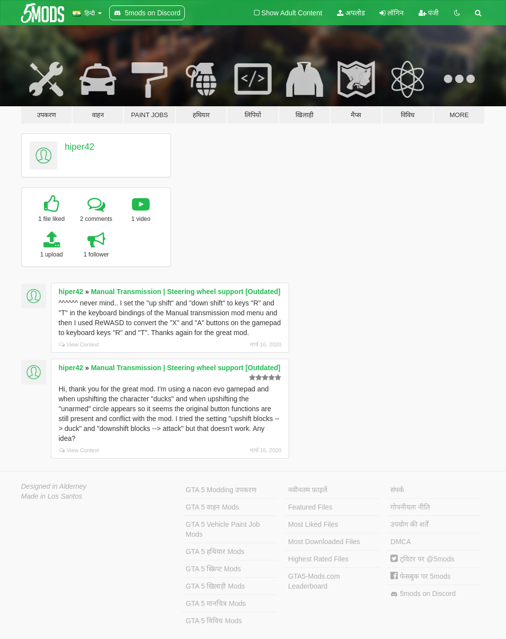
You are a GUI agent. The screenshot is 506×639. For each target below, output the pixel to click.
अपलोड (351, 13)
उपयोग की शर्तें (409, 524)
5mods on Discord (423, 594)
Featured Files (310, 507)
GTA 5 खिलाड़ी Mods (215, 586)
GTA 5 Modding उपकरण (221, 490)
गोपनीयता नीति (410, 507)
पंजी (429, 13)
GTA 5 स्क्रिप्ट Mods (213, 569)
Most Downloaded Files (324, 542)
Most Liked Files (313, 524)
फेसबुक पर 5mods (420, 576)
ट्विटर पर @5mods (422, 558)
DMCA (400, 542)
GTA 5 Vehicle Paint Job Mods (223, 529)
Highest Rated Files (318, 559)
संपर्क (397, 490)
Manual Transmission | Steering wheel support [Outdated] (186, 292)
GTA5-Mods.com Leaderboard (314, 581)
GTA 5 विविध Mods (214, 621)
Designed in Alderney (54, 486)
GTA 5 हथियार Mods (215, 551)
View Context (79, 344)
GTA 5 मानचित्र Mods (216, 603)
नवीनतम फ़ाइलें (307, 490)
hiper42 (79, 147)
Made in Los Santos (52, 496)
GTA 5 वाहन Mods (212, 507)
